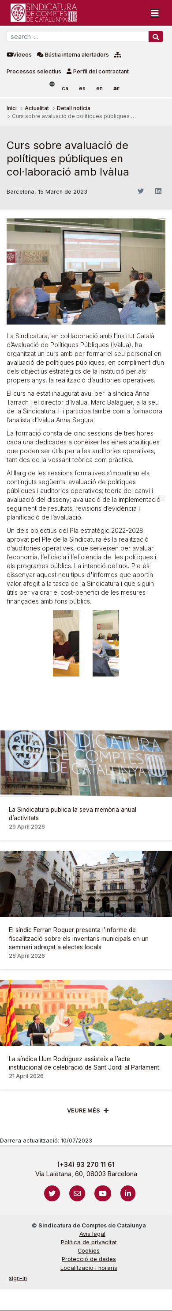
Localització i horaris (88, 1268)
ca (65, 88)
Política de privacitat (89, 1242)
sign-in (18, 1278)
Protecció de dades (89, 1259)
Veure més (83, 1110)
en (99, 88)
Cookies (89, 1250)
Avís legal (92, 1234)
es (82, 88)
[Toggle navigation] (155, 13)
